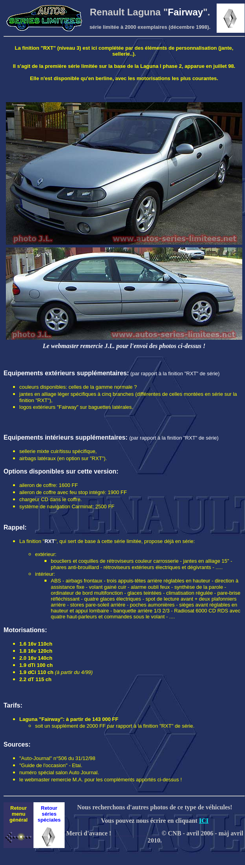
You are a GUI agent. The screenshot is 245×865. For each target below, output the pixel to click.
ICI (203, 820)
